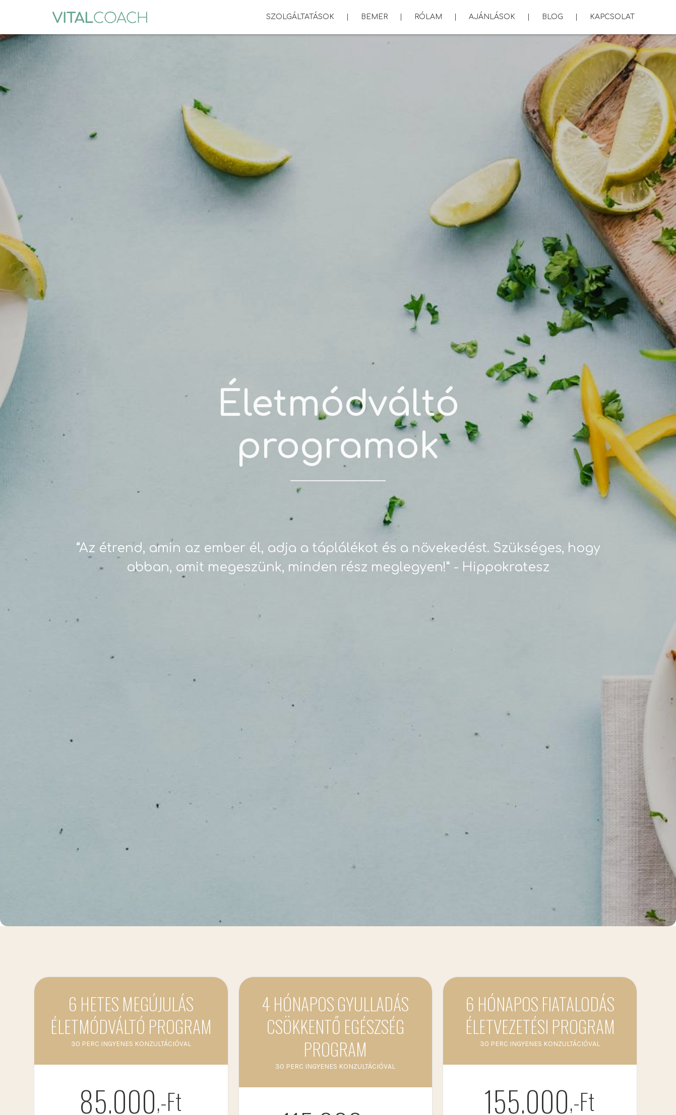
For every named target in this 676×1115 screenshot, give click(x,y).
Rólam (428, 17)
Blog (552, 17)
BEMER (374, 17)
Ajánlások (492, 17)
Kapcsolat (612, 17)
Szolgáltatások (300, 19)
